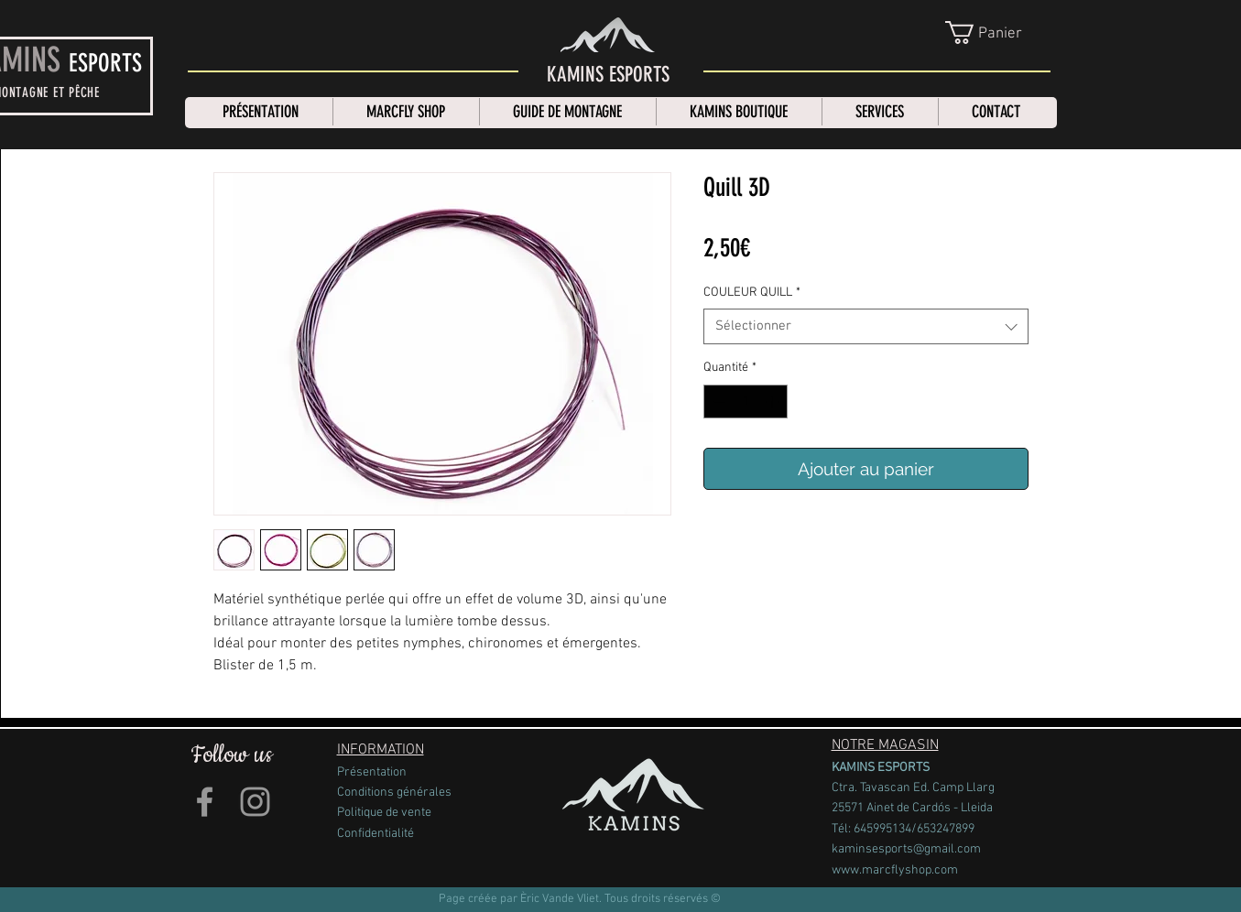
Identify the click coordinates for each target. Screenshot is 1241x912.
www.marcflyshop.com (895, 870)
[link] (999, 32)
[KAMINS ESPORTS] (608, 75)
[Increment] (773, 401)
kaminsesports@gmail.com (906, 849)
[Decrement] (717, 401)
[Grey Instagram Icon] (255, 801)
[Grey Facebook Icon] (204, 801)
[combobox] (866, 326)
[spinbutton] (745, 401)
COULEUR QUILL (751, 292)
